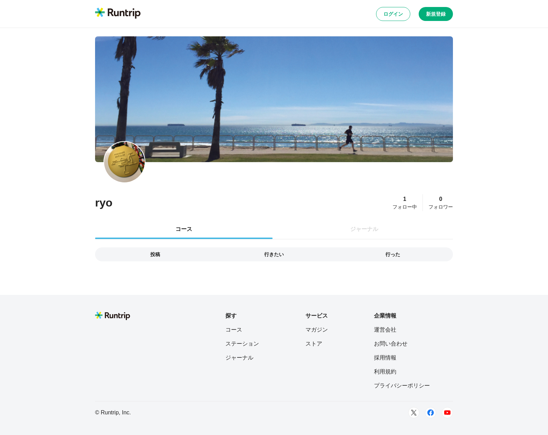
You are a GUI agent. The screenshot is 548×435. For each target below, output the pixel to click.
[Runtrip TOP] (117, 14)
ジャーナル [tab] (364, 229)
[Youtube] (447, 412)
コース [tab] (183, 229)
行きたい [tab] (274, 254)
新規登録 (436, 14)
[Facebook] (430, 412)
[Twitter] (413, 412)
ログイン (393, 14)
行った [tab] (392, 254)
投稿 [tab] (155, 254)
